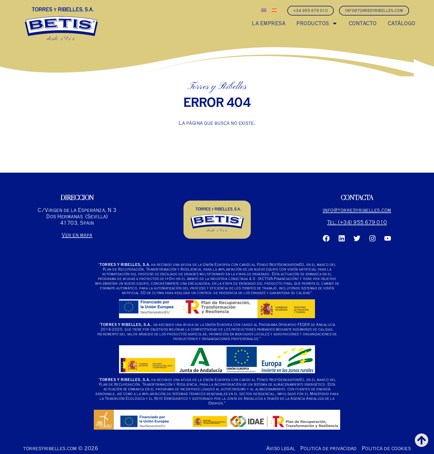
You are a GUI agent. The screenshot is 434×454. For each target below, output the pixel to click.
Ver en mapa (77, 235)
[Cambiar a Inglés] (264, 10)
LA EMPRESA (268, 23)
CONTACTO (363, 23)
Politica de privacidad (328, 448)
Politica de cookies (386, 448)
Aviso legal (280, 448)
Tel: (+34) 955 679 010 (357, 222)
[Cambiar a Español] (274, 10)
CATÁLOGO (401, 23)
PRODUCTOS (317, 23)
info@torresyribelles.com (357, 210)
